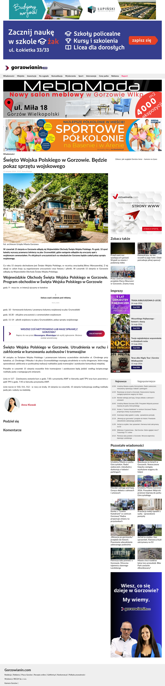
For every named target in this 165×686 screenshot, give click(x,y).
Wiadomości (8, 76)
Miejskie (20, 76)
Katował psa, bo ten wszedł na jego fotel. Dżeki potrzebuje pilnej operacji (150, 257)
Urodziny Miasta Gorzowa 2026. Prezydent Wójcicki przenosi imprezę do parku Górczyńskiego (137, 405)
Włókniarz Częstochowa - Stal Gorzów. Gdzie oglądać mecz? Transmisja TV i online (138, 431)
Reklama (115, 76)
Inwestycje (31, 76)
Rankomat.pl (62, 675)
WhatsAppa (51, 335)
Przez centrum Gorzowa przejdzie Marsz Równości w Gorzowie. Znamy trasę (122, 281)
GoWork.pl (51, 675)
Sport (81, 76)
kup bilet (136, 307)
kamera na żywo (150, 159)
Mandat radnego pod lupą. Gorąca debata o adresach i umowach (135, 399)
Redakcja (8, 675)
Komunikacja (57, 76)
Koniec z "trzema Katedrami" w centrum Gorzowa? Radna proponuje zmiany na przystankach (136, 411)
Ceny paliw (104, 76)
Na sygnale (44, 76)
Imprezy (117, 291)
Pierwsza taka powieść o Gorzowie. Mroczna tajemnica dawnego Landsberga (135, 437)
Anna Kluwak (28, 405)
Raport (125, 76)
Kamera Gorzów (11, 683)
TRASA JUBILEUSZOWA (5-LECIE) (146, 301)
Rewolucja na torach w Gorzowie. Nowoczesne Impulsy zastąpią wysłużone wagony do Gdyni (136, 393)
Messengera (39, 335)
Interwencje (91, 76)
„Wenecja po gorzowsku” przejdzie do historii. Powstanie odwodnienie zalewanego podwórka (136, 420)
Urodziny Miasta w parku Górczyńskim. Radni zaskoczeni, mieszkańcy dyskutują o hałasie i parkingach (136, 387)
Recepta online (40, 675)
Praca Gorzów (26, 675)
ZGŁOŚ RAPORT (95, 333)
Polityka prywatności (77, 675)
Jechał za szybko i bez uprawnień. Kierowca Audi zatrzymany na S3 (138, 425)
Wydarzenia (70, 76)
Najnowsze (121, 381)
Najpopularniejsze (146, 381)
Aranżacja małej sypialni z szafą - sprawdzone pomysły (135, 415)
